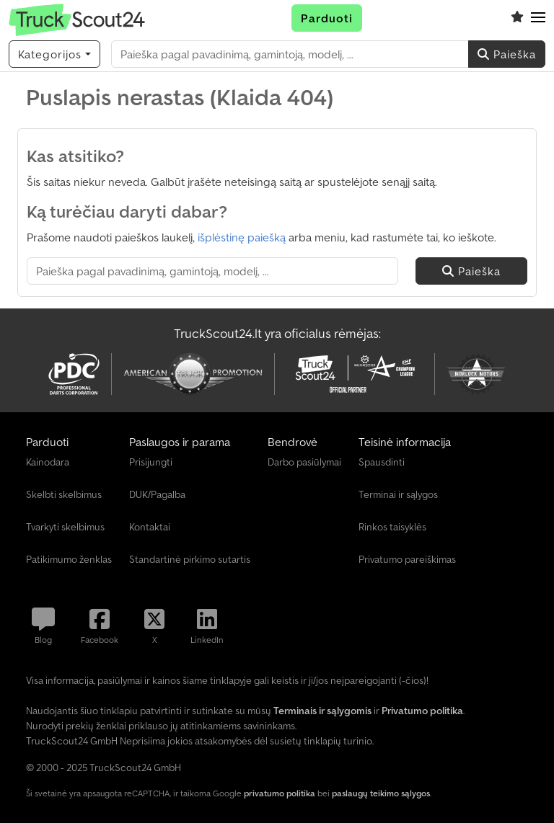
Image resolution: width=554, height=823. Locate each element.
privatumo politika (279, 793)
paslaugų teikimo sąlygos (381, 793)
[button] (538, 18)
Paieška (507, 54)
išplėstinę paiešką (242, 237)
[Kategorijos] (54, 54)
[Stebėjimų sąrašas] (517, 18)
